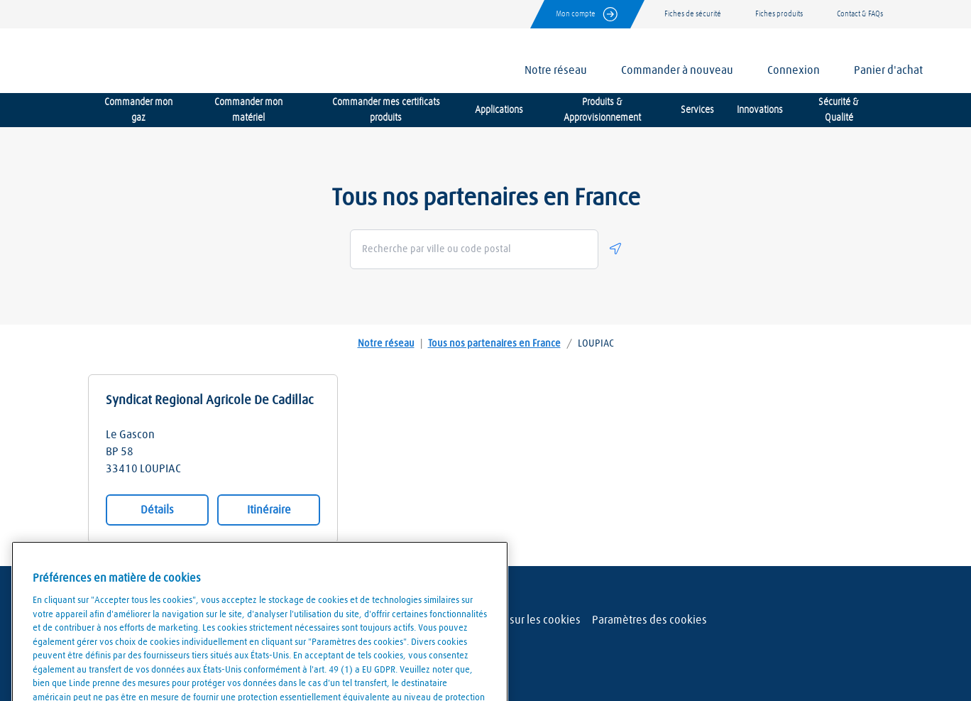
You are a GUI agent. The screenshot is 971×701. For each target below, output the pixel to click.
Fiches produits (779, 14)
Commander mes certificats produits (386, 110)
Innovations (760, 110)
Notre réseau (386, 344)
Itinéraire (269, 510)
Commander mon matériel (248, 110)
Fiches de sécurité (692, 14)
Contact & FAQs (860, 14)
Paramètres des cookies (649, 620)
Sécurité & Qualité (838, 110)
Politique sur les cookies (522, 620)
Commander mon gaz (138, 110)
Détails (157, 510)
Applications (499, 110)
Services (697, 110)
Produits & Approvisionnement (602, 110)
